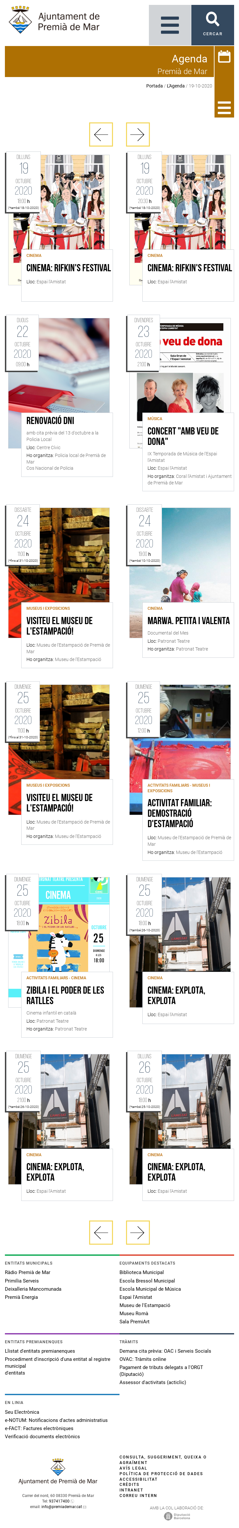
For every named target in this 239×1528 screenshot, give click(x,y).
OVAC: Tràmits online (142, 1359)
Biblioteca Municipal (141, 1272)
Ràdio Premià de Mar (27, 1272)
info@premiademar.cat (61, 1506)
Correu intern (138, 1495)
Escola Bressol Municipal (147, 1281)
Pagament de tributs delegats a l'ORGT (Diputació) (161, 1370)
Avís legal (133, 1468)
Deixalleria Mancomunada (33, 1289)
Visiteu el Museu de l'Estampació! (59, 626)
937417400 (59, 1501)
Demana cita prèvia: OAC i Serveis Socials (165, 1351)
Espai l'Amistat (135, 1297)
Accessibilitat (138, 1479)
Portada (154, 85)
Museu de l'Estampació (144, 1305)
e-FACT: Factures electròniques (39, 1428)
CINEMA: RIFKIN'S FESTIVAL (68, 268)
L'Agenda (176, 85)
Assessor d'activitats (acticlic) (152, 1382)
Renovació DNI (50, 421)
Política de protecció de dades (161, 1474)
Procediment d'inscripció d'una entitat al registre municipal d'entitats (57, 1366)
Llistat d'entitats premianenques (40, 1351)
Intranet (131, 1490)
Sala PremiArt (134, 1322)
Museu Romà (133, 1313)
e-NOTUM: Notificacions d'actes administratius (56, 1420)
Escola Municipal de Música (150, 1289)
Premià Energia (21, 1297)
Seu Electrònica (22, 1412)
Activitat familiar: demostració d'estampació (180, 814)
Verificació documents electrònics (42, 1437)
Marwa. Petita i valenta (189, 621)
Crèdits (129, 1484)
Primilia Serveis (22, 1281)
